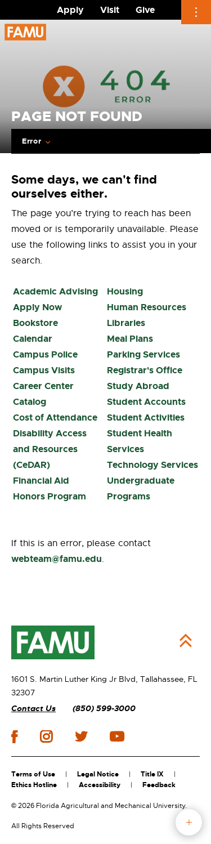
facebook (14, 736)
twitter (81, 736)
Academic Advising (55, 291)
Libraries (126, 323)
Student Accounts (146, 402)
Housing (125, 291)
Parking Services (143, 354)
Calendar (32, 339)
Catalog (29, 402)
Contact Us (33, 708)
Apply (70, 10)
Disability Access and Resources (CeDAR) (50, 449)
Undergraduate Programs (140, 488)
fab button (189, 822)
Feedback (159, 784)
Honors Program (49, 496)
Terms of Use (33, 774)
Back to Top (185, 640)
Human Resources (146, 307)
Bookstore (35, 323)
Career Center (43, 386)
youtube (117, 736)
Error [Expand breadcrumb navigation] (31, 141)
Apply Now (37, 307)
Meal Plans (130, 339)
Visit (109, 10)
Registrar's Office (144, 370)
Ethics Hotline (34, 784)
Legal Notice (98, 774)
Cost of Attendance (55, 417)
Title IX (152, 774)
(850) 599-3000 (104, 708)
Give (145, 10)
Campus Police (45, 354)
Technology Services (152, 465)
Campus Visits (44, 370)
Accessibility (99, 784)
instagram (46, 736)
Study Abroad (138, 386)
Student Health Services (139, 441)
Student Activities (146, 417)
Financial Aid (41, 480)
